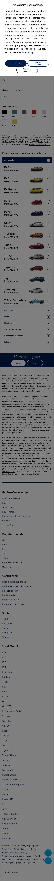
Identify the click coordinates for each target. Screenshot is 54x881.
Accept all (16, 63)
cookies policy (26, 52)
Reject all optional (27, 70)
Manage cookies (38, 63)
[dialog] (27, 440)
